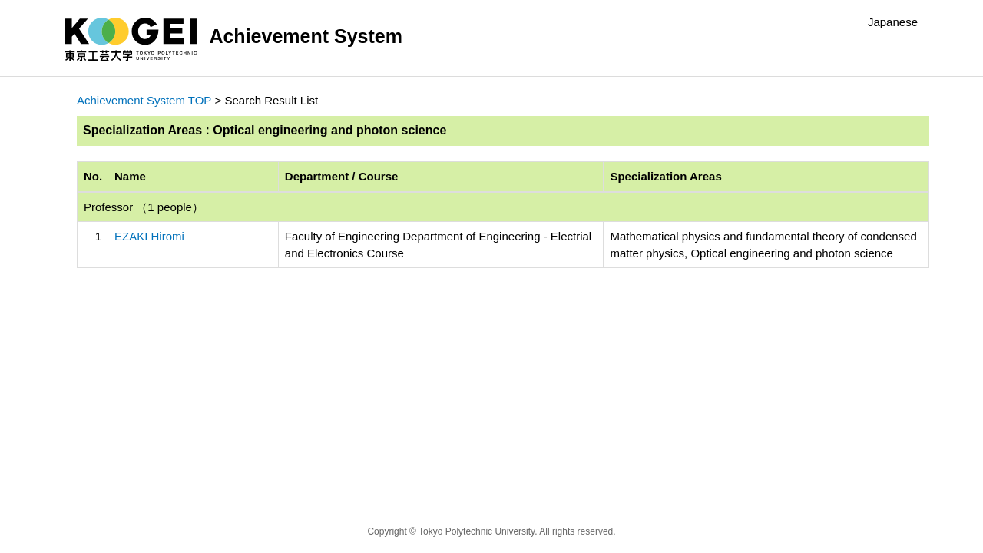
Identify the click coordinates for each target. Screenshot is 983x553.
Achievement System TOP (144, 100)
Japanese (893, 21)
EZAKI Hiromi (149, 236)
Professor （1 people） (144, 207)
